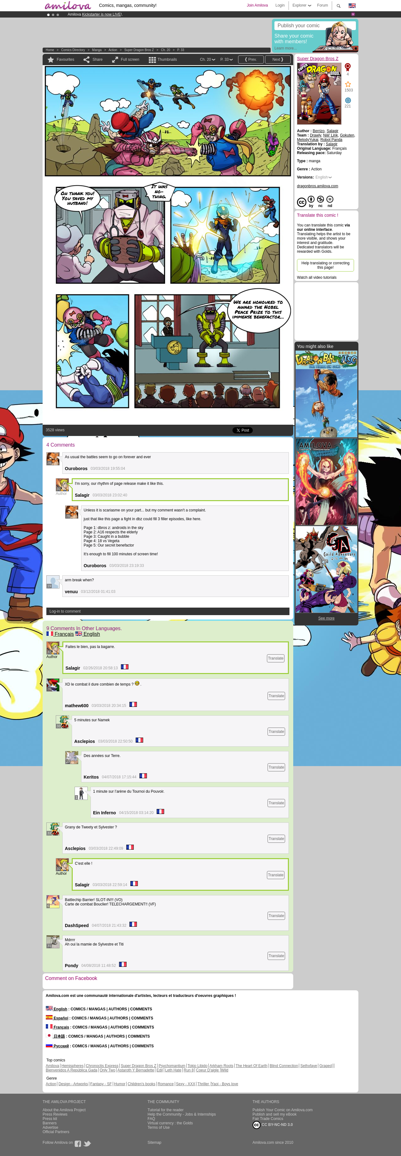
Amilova (52, 1066)
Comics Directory (73, 50)
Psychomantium (172, 1066)
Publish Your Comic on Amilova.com (283, 1110)
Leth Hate (173, 1070)
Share (97, 59)
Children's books (141, 1084)
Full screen (130, 59)
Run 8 (189, 1070)
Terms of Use (159, 1127)
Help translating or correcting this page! (325, 265)
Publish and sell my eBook (275, 1114)
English (87, 634)
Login (279, 5)
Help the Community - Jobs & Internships (182, 1114)
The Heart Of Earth (251, 1066)
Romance (166, 1084)
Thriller (203, 1084)
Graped (325, 1066)
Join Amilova (257, 5)
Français (60, 634)
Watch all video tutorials (316, 277)
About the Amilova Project (64, 1110)
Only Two (107, 1070)
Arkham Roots (221, 1066)
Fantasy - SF (101, 1084)
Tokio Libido (197, 1066)
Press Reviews (55, 1114)
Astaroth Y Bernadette (135, 1070)
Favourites (65, 59)
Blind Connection (284, 1066)
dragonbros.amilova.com (317, 186)
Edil (160, 1070)
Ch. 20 (165, 50)
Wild (224, 1070)
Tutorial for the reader (166, 1110)
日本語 (55, 1036)
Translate (276, 658)
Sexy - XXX (185, 1084)
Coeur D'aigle (208, 1070)
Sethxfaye (308, 1066)
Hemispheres (72, 1066)
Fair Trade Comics (268, 1119)
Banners (50, 1123)
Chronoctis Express (102, 1066)
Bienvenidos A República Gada (71, 1070)
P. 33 (180, 50)
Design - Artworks (73, 1084)
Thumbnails (167, 59)
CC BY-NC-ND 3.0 (273, 1125)
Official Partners (56, 1132)
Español (57, 1018)
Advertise (50, 1127)
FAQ (151, 1119)
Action (112, 50)
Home (50, 50)
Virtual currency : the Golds (170, 1123)
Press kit (50, 1119)
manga (97, 50)
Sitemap (154, 1142)
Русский (57, 1046)
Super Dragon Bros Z (139, 50)
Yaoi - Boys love (224, 1084)
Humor (119, 1084)
